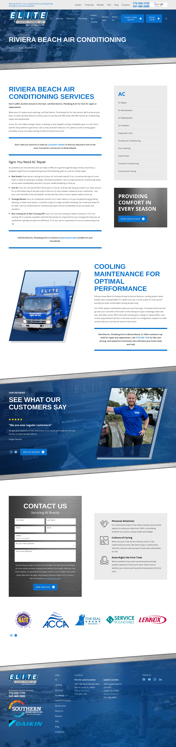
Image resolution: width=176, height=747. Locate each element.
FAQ (109, 4)
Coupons (126, 4)
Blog (116, 4)
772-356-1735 (141, 3)
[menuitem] (140, 103)
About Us (59, 711)
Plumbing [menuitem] (82, 18)
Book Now (154, 18)
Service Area (60, 705)
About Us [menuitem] (114, 18)
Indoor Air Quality (63, 700)
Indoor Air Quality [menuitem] (94, 18)
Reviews (100, 4)
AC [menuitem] (51, 18)
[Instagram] (155, 679)
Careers (78, 4)
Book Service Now (133, 219)
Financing (89, 4)
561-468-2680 (141, 6)
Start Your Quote (133, 18)
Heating (58, 685)
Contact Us (59, 731)
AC (56, 679)
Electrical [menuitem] (71, 18)
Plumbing (59, 695)
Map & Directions (82, 690)
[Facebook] (144, 679)
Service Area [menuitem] (105, 18)
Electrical (59, 690)
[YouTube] (149, 679)
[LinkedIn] (160, 679)
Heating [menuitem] (59, 18)
